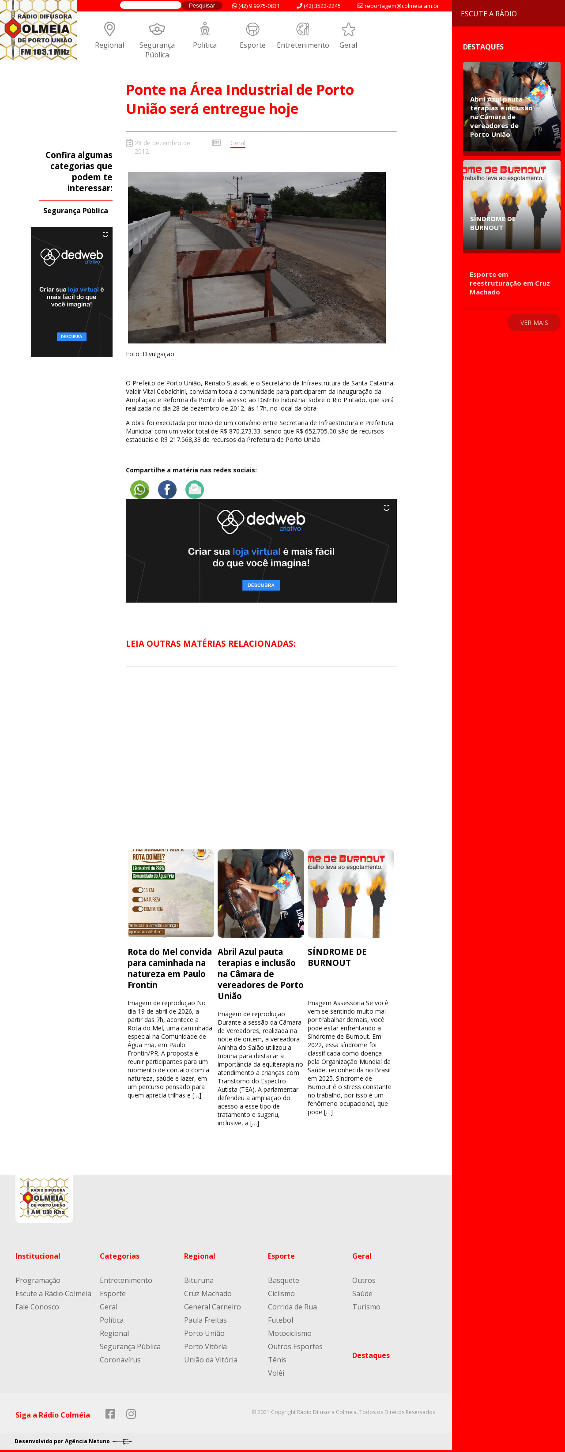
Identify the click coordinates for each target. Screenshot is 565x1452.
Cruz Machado (208, 1291)
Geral (348, 45)
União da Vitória (210, 1357)
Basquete (283, 1277)
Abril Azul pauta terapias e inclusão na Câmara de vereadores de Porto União (261, 971)
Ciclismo (281, 1291)
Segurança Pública (157, 50)
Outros (364, 1277)
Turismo (366, 1304)
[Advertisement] (261, 764)
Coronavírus (120, 1357)
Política (205, 45)
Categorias (119, 1253)
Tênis (277, 1357)
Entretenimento (303, 45)
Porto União (204, 1330)
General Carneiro (212, 1304)
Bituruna (199, 1277)
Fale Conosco (37, 1304)
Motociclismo (290, 1330)
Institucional (37, 1253)
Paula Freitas (205, 1317)
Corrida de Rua (292, 1304)
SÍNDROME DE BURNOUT (337, 954)
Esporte (253, 45)
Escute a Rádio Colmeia (53, 1291)
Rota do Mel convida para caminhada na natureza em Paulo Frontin (170, 965)
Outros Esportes (295, 1344)
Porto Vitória (205, 1344)
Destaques (371, 1353)
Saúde (362, 1291)
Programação (37, 1277)
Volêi (276, 1370)
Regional (109, 45)
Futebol (280, 1317)
